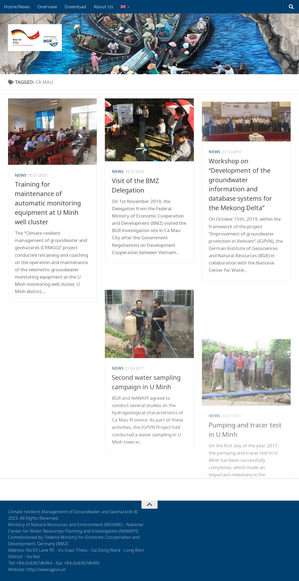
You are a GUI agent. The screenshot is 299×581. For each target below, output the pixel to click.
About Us (103, 6)
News (20, 178)
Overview (47, 6)
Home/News (17, 6)
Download (75, 6)
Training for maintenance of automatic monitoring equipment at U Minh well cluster (48, 207)
